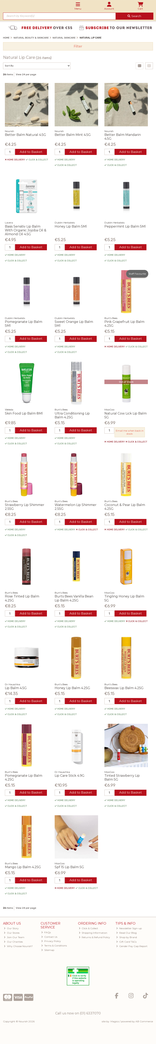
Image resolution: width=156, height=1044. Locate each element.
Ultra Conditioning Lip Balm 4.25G (72, 416)
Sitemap (47, 951)
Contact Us (49, 938)
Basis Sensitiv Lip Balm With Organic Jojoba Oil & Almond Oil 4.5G (25, 230)
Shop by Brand (126, 938)
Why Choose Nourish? (18, 947)
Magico (114, 1022)
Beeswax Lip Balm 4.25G (124, 689)
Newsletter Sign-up (129, 929)
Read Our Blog (126, 934)
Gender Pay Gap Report (131, 947)
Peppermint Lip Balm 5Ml (125, 226)
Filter (78, 46)
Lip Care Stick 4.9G (69, 777)
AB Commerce (144, 1022)
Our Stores (12, 934)
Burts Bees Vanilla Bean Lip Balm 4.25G (74, 599)
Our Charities (13, 943)
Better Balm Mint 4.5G (73, 135)
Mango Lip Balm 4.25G (23, 868)
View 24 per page (26, 74)
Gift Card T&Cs (126, 943)
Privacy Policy (51, 942)
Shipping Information (93, 934)
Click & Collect (88, 929)
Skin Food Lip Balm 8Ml (24, 414)
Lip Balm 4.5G (16, 689)
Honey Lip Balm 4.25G (72, 689)
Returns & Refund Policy (94, 938)
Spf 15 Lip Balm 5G (69, 868)
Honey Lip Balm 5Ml (71, 226)
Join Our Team (14, 938)
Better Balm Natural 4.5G (25, 135)
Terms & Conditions (54, 947)
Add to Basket (30, 152)
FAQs (46, 933)
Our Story (11, 929)
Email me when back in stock (129, 433)
